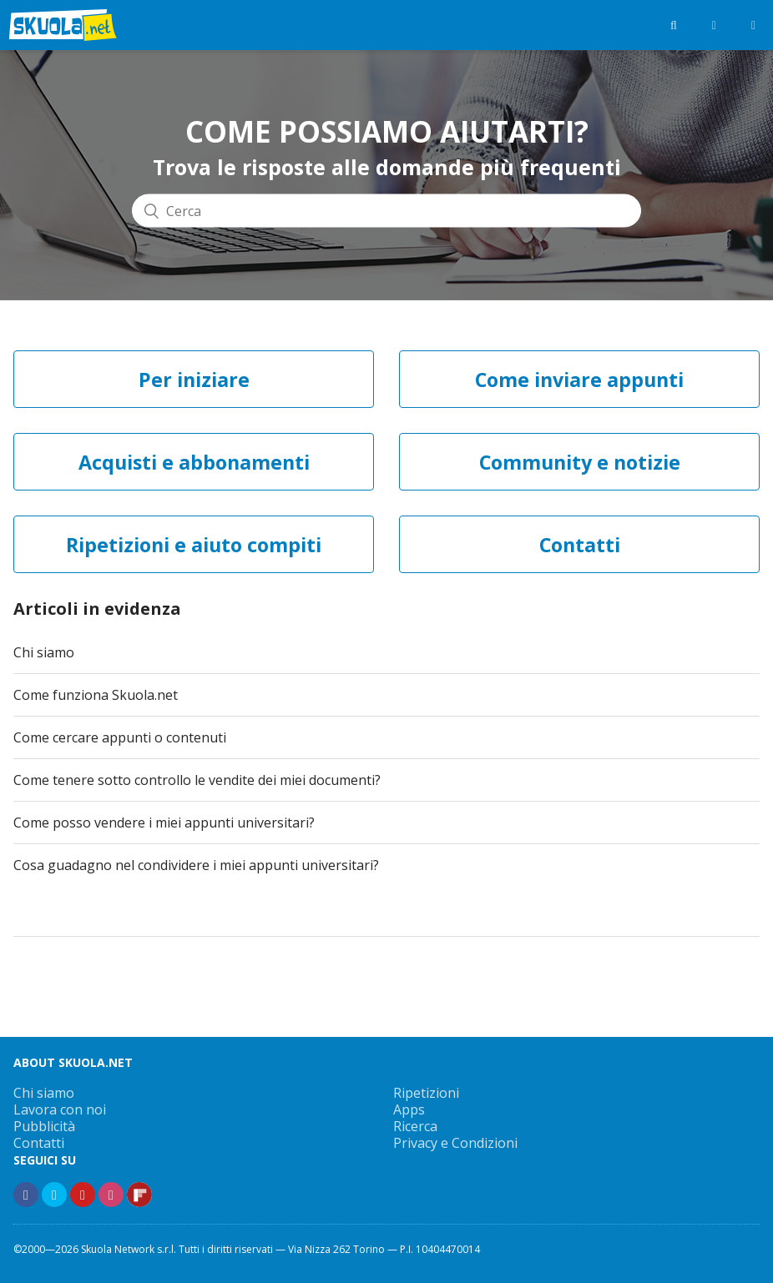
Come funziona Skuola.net (95, 695)
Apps (409, 1109)
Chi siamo (43, 652)
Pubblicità (44, 1126)
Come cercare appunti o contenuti (119, 737)
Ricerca (415, 1126)
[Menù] (753, 25)
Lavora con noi (59, 1109)
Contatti (38, 1143)
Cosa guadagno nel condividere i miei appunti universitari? (196, 865)
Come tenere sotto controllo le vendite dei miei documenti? (197, 780)
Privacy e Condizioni (455, 1143)
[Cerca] (386, 211)
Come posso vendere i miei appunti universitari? (164, 822)
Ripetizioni (426, 1093)
